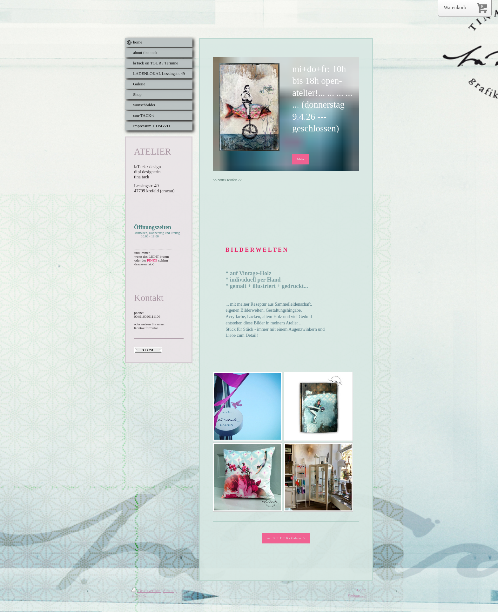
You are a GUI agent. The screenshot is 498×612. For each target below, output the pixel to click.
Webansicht (357, 595)
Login (362, 590)
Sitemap (170, 591)
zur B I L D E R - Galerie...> (285, 538)
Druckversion (146, 591)
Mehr (300, 159)
